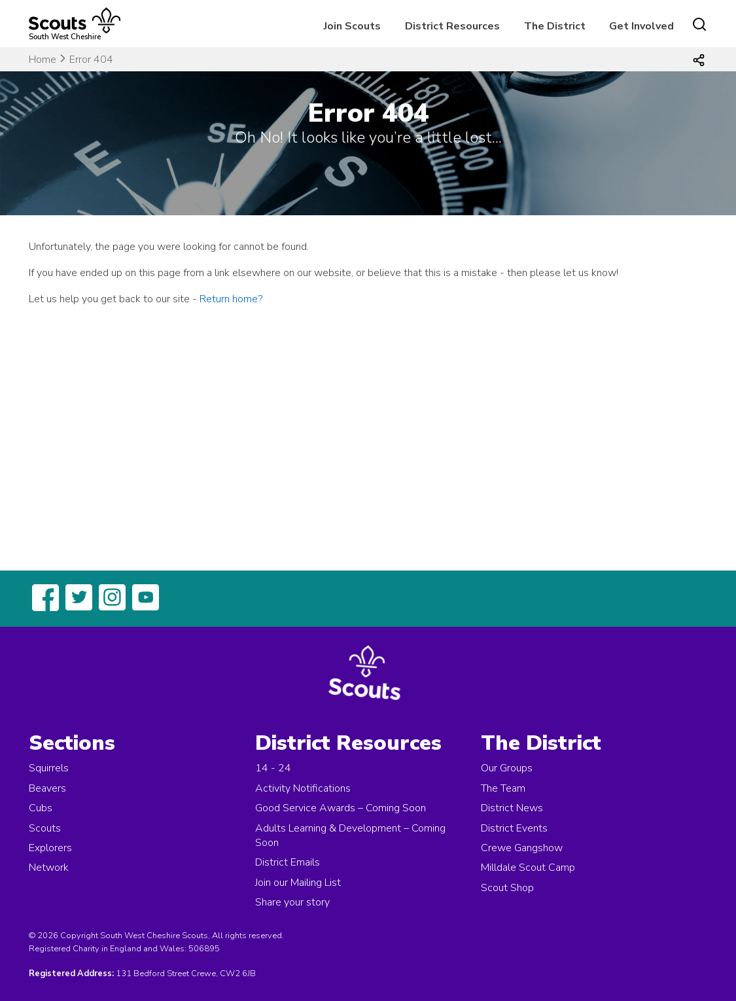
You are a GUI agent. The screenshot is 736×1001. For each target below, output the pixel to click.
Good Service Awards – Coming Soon (340, 808)
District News (512, 808)
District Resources (452, 26)
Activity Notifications (303, 788)
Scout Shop (507, 888)
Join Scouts (352, 26)
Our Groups (507, 768)
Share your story (292, 902)
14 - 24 (273, 768)
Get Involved (641, 26)
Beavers (47, 788)
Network (49, 867)
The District (555, 26)
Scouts (45, 828)
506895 (204, 949)
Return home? (231, 299)
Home (42, 59)
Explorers (50, 848)
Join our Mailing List (298, 882)
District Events (514, 828)
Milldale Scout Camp (528, 867)
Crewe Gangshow (522, 848)
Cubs (40, 808)
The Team (503, 788)
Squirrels (49, 768)
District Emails (287, 862)
